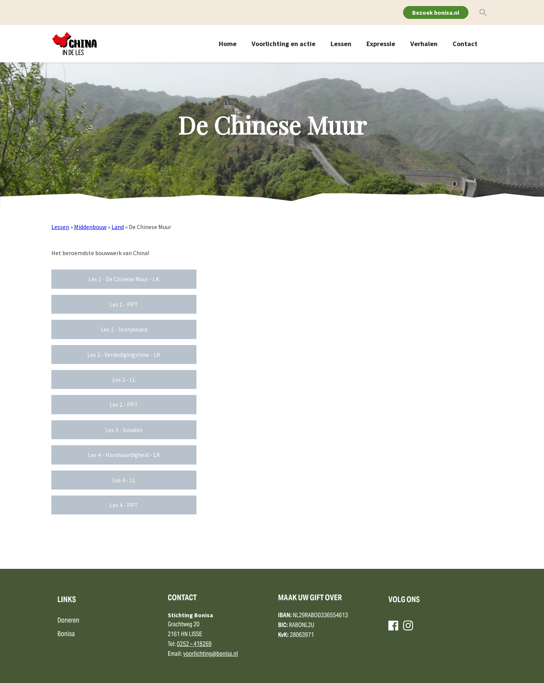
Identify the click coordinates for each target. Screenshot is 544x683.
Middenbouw (90, 227)
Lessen (341, 43)
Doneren (68, 620)
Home (227, 43)
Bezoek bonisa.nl (435, 12)
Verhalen (423, 43)
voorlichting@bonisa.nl (210, 654)
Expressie (380, 43)
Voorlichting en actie (283, 43)
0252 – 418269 (194, 644)
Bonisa (66, 634)
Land (117, 227)
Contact (465, 43)
